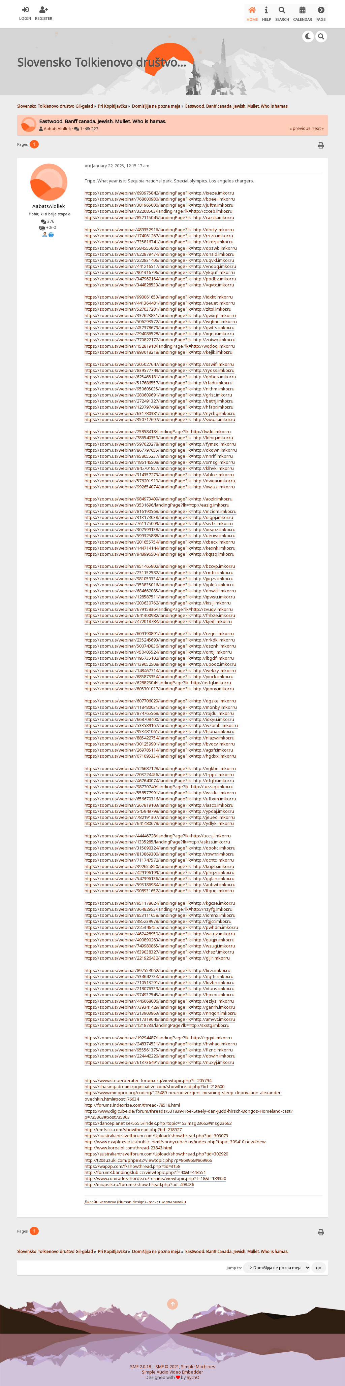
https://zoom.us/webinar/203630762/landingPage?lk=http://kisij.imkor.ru (158, 600)
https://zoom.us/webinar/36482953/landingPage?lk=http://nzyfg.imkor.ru (158, 906)
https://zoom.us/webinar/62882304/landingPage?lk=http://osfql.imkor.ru (158, 680)
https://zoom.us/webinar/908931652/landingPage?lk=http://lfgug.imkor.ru (159, 888)
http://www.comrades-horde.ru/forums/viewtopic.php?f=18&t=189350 (155, 1176)
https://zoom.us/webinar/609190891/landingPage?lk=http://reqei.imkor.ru (159, 631)
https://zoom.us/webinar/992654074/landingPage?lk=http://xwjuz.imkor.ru (160, 484)
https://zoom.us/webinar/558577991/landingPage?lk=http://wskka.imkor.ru (160, 790)
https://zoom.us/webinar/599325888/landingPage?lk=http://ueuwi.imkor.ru (160, 533)
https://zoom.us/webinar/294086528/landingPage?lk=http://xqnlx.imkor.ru (159, 331)
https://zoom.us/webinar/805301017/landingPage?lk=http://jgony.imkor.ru (159, 686)
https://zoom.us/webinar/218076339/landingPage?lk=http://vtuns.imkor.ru (159, 986)
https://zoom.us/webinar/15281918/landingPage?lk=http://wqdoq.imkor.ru (160, 343)
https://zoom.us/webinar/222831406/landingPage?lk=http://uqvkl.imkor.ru (159, 257)
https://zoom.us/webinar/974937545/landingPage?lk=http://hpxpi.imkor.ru (159, 992)
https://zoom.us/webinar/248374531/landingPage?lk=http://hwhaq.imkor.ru (161, 1041)
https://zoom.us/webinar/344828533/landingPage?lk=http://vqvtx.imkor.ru (159, 282)
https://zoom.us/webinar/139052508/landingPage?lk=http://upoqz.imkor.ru (160, 661)
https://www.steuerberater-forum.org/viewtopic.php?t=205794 (148, 1078)
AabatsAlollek (57, 126)
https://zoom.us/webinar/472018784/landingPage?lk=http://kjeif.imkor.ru (158, 619)
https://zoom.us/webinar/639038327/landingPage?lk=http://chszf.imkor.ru (159, 949)
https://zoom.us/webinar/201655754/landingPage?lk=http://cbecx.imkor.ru (160, 539)
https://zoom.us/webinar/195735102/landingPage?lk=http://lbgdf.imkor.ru (159, 655)
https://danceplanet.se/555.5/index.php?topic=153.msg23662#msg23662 (158, 1120)
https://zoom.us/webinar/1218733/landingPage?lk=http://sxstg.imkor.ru (157, 1022)
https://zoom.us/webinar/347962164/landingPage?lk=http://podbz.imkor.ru (160, 276)
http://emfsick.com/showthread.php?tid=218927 (133, 1126)
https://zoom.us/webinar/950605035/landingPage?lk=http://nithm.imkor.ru (159, 386)
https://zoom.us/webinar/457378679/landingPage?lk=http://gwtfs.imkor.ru (159, 325)
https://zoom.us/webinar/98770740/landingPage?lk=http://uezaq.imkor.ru (159, 784)
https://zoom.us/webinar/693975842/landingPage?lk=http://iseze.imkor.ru (159, 190)
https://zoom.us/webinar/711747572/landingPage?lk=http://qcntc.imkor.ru (159, 857)
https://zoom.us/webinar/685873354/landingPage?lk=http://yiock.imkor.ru (159, 674)
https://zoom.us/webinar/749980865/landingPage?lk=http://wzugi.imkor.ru (160, 943)
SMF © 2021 (167, 1364)
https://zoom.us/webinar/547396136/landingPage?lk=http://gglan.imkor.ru (159, 876)
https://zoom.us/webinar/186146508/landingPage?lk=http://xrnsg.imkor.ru (160, 459)
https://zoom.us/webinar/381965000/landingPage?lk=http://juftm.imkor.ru (159, 202)
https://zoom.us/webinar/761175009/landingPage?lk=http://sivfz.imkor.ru (159, 521)
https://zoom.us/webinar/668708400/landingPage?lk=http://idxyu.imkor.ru (159, 717)
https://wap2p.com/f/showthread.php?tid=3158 (132, 1163)
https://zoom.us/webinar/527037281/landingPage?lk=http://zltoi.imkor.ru (158, 306)
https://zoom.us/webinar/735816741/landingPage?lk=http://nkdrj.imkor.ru (159, 239)
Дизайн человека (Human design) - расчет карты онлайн (135, 1199)
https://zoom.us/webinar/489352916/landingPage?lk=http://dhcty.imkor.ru (159, 227)
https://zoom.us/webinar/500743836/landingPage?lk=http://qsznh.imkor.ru (160, 643)
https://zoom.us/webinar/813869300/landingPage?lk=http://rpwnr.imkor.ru (159, 851)
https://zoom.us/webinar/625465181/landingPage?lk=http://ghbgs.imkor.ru (160, 374)
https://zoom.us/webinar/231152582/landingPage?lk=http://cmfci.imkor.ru (159, 569)
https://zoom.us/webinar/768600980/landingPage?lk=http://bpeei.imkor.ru (160, 196)
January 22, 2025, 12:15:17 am (117, 163)
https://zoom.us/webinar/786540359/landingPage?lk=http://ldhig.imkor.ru (159, 435)
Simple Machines (198, 1364)
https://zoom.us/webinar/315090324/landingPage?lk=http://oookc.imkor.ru (160, 845)
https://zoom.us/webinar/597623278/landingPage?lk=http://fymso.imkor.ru (160, 441)
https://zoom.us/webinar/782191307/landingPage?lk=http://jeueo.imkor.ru (160, 814)
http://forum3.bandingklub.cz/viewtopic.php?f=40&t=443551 (145, 1170)
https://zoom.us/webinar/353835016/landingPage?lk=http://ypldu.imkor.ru (159, 582)
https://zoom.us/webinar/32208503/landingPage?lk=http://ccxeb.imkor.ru (158, 208)
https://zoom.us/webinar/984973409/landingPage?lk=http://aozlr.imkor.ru (158, 496)
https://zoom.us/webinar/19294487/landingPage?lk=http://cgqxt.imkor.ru (158, 1035)
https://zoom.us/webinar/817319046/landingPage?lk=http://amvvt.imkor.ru (160, 1016)
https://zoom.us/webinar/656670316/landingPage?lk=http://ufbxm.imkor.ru (160, 796)
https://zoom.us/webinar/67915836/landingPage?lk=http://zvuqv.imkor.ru (159, 606)
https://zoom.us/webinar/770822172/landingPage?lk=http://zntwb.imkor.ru (160, 337)
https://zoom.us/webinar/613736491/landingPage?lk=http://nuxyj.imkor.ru (159, 1059)
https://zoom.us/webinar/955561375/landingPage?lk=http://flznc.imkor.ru (159, 1047)
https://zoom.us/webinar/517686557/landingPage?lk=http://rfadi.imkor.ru (158, 380)
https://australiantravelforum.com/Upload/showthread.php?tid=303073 (156, 1133)
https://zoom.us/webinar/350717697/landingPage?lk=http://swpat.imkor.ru (160, 417)
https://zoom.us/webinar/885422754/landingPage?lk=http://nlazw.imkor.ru (159, 735)
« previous (300, 126)
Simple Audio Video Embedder (172, 1369)
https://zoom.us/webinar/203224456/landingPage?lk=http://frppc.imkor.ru (159, 772)
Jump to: (234, 1264)
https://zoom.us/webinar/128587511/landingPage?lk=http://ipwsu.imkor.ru (160, 594)
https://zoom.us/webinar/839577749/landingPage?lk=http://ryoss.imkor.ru (159, 368)
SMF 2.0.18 (140, 1364)
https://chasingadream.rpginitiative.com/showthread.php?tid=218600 (154, 1084)
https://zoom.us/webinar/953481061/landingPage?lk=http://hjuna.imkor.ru (159, 729)
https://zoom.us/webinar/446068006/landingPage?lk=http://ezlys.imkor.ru (159, 998)
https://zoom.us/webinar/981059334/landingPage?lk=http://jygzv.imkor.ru (159, 576)
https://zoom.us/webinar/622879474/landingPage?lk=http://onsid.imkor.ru (159, 251)
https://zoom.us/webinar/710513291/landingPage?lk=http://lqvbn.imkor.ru (159, 980)
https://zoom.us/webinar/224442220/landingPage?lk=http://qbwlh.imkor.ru (160, 1053)
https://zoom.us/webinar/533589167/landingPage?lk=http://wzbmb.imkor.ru (161, 723)
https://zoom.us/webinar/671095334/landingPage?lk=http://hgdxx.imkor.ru (160, 753)
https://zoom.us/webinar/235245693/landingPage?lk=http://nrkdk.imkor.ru (160, 637)
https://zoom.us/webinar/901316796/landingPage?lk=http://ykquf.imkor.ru (160, 270)
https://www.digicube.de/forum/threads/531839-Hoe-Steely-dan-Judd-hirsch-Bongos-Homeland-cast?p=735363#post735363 (189, 1111)
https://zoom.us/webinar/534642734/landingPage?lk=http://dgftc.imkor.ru (159, 974)
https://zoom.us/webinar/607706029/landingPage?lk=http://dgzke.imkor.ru (160, 698)
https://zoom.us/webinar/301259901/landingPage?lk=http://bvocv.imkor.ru (160, 741)
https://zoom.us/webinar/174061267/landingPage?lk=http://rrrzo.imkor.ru (159, 233)
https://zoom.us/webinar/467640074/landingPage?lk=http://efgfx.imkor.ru (159, 778)
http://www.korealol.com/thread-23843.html (128, 1145)
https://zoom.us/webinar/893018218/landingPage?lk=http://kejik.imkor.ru (158, 349)
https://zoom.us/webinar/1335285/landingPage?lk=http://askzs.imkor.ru (157, 839)
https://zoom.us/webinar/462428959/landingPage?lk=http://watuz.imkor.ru (160, 931)
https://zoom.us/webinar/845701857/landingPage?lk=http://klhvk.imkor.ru (159, 465)
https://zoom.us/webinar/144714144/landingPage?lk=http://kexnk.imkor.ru (160, 545)
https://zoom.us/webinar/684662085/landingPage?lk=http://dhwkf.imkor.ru (160, 588)
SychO (193, 1375)
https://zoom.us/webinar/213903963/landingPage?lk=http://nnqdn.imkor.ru (161, 1010)
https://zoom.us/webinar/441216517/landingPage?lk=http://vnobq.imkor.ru (160, 264)
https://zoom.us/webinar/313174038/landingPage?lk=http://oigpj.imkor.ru (159, 515)
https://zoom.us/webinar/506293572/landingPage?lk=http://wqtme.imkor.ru (161, 319)
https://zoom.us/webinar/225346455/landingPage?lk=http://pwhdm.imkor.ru (161, 925)
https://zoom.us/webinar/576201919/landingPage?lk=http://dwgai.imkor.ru (160, 478)
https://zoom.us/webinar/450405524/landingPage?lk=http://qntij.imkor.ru (158, 649)
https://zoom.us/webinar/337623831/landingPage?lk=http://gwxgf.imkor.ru (160, 312)
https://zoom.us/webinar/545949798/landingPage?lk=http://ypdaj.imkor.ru (159, 808)
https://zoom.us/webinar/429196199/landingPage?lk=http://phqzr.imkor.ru (159, 870)
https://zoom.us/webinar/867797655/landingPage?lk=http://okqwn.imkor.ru (161, 447)
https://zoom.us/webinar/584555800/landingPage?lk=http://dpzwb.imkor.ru (161, 245)
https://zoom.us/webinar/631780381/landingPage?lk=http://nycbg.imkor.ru (160, 410)
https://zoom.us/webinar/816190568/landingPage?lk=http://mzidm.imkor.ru (161, 508)
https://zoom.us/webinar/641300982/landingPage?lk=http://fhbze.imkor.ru (160, 613)
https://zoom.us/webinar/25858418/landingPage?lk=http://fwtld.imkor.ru (158, 429)
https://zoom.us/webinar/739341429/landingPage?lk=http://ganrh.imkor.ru (160, 1004)
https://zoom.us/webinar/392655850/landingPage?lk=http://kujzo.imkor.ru (159, 863)
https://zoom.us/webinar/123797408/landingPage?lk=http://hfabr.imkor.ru (159, 404)
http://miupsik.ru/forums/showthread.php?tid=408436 (139, 1182)
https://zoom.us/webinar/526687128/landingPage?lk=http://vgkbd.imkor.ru (160, 765)
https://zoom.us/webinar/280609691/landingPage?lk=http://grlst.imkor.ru (158, 392)
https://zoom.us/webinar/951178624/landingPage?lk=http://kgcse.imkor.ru (160, 900)
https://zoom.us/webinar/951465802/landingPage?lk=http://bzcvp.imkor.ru (160, 563)
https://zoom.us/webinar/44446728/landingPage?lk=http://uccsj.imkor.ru (158, 833)
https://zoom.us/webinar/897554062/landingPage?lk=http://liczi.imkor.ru (157, 968)
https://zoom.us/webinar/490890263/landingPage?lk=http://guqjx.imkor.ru (159, 937)
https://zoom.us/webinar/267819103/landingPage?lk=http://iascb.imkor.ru (159, 802)
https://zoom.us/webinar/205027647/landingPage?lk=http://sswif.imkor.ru (159, 361)
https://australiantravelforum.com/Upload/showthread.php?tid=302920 (156, 1151)
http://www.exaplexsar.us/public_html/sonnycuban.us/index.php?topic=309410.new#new (175, 1139)
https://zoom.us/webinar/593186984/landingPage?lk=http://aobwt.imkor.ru (160, 882)
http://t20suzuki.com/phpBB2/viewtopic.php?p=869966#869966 (148, 1157)
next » (318, 126)
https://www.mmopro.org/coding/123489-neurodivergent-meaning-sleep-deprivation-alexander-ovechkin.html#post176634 (183, 1093)
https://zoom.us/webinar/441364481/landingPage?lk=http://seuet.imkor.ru (160, 300)
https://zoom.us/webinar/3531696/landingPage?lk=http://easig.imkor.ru (157, 502)
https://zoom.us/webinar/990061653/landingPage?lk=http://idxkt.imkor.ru (159, 294)
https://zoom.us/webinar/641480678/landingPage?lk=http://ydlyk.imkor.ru (159, 821)
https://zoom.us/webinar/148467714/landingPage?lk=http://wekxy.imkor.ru (160, 667)
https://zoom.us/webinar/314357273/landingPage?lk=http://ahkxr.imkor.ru (159, 472)
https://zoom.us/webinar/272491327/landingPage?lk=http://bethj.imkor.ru (159, 398)
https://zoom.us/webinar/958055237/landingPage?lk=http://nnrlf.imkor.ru (159, 453)
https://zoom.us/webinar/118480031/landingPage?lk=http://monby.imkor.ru (161, 704)
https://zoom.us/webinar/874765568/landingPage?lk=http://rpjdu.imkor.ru (159, 710)
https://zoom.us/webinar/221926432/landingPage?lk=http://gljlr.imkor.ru (157, 955)
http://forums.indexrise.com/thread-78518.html (132, 1102)
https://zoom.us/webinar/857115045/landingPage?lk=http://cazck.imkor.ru (159, 214)
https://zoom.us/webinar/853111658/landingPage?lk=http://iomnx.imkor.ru (160, 912)
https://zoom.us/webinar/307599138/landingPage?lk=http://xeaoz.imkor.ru (160, 527)
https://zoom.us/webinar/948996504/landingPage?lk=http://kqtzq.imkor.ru (159, 551)
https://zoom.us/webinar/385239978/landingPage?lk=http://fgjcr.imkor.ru (158, 918)
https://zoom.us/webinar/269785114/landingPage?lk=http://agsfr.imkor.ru (159, 747)
